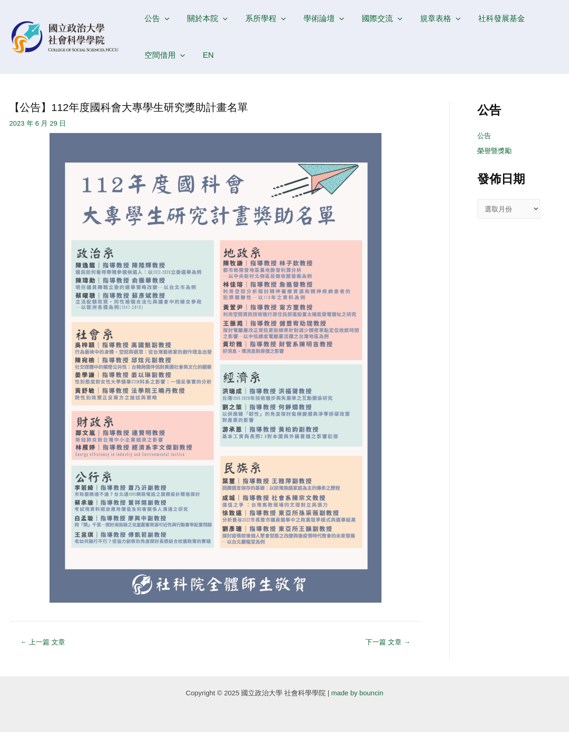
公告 (156, 18)
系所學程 (261, 18)
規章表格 (429, 18)
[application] (163, 18)
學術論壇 (317, 18)
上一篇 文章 (43, 641)
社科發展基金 (489, 18)
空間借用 (164, 55)
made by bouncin (357, 693)
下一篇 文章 (387, 641)
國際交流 (374, 18)
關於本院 (204, 18)
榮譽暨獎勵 (494, 151)
